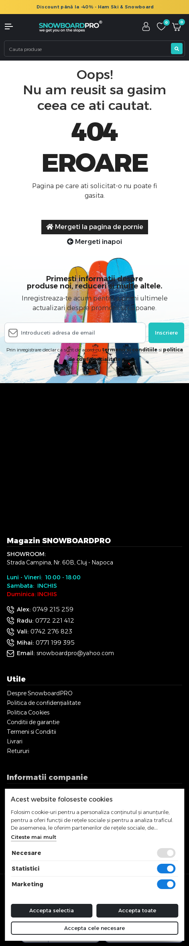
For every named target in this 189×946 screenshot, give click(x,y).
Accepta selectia (51, 910)
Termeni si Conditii (31, 731)
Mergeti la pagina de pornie (94, 227)
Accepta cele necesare (94, 928)
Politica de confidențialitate (44, 702)
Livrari (14, 741)
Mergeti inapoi (94, 242)
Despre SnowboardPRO (40, 693)
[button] (15, 26)
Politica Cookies (28, 712)
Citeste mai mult (33, 837)
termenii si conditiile (129, 350)
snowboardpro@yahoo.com (75, 653)
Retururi (18, 751)
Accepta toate (137, 910)
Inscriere (166, 332)
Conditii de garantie (33, 722)
